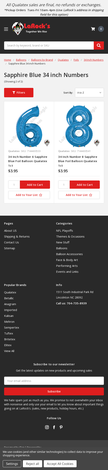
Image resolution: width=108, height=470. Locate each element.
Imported (10, 310)
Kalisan (8, 316)
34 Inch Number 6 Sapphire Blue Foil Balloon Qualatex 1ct (27, 161)
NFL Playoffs (64, 230)
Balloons (61, 248)
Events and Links (67, 271)
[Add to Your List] (29, 195)
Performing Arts (67, 266)
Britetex (9, 339)
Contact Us (11, 242)
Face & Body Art (67, 260)
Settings (12, 464)
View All (9, 351)
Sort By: (68, 92)
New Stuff (62, 242)
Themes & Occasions (70, 236)
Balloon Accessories (69, 254)
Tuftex (8, 333)
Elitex (8, 345)
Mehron (9, 321)
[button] (18, 92)
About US (10, 230)
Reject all (32, 464)
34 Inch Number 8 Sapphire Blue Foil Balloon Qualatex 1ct (77, 161)
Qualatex (10, 292)
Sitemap (9, 248)
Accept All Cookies (60, 464)
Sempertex (11, 327)
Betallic (9, 298)
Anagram (10, 304)
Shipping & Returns (17, 236)
